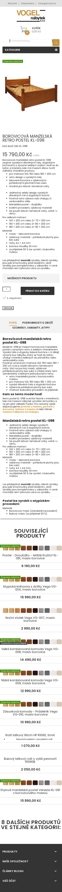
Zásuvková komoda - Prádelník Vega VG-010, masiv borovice (31, 704)
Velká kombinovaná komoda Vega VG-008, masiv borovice (31, 642)
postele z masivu (31, 406)
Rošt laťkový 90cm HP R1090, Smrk (30, 735)
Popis (13, 323)
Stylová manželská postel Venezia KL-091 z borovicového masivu (31, 783)
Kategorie (12, 50)
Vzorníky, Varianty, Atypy (31, 328)
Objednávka (27, 3)
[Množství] (6, 289)
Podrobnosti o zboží (37, 323)
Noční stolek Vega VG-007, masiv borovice (31, 611)
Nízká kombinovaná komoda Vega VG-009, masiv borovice (31, 673)
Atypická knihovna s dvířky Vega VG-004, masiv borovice (31, 579)
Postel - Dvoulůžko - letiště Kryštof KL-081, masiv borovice (31, 548)
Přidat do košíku (37, 291)
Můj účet (12, 3)
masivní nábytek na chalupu (21, 412)
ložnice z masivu (25, 409)
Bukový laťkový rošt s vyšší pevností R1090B (30, 760)
